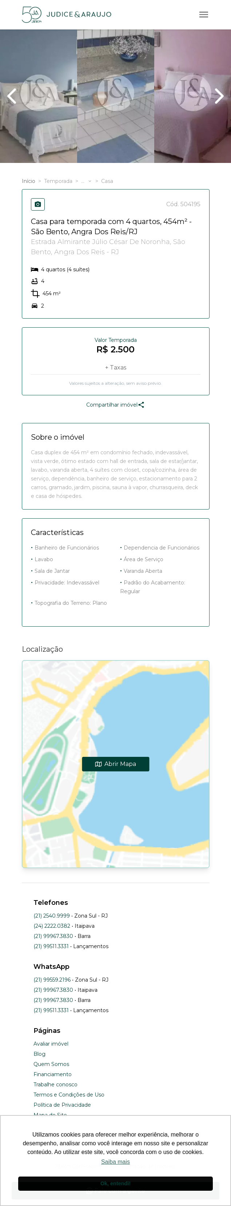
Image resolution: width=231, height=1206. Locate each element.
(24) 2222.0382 (51, 926)
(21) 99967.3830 (53, 936)
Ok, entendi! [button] (115, 1183)
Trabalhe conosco (55, 1084)
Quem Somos (51, 1064)
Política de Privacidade (62, 1105)
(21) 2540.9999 (51, 916)
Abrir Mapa (115, 763)
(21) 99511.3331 (51, 946)
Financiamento (52, 1074)
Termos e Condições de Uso (68, 1094)
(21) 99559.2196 (52, 980)
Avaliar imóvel (50, 1044)
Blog (39, 1054)
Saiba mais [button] (115, 1162)
